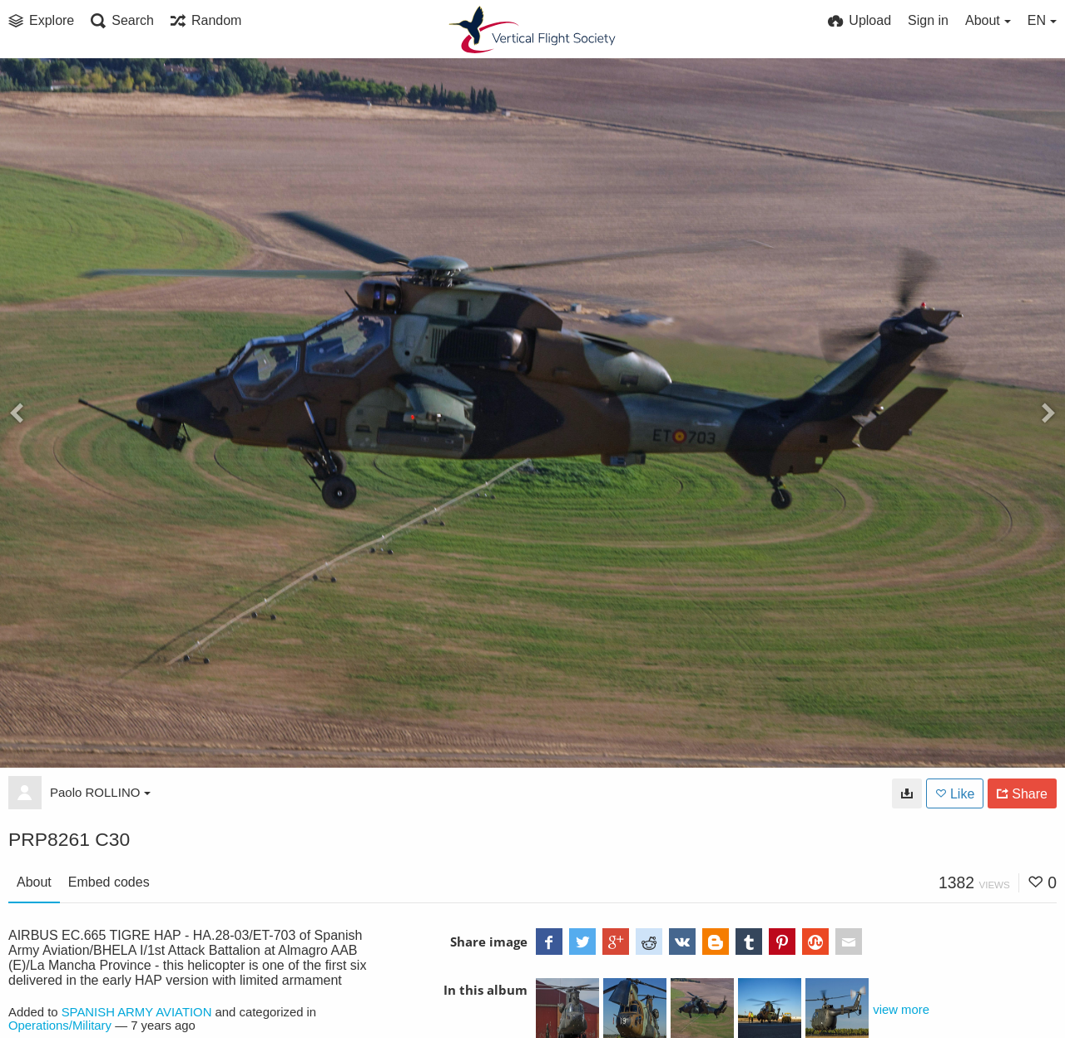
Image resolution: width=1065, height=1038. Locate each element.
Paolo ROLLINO (100, 792)
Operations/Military (59, 1025)
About (34, 882)
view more (901, 1009)
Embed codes (109, 882)
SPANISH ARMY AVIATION (137, 1012)
